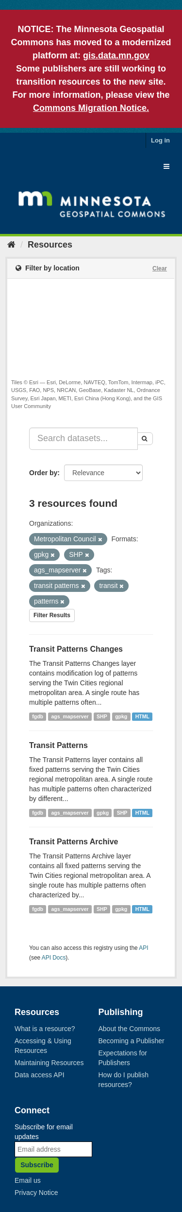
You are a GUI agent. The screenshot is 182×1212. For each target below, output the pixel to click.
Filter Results (51, 615)
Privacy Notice (36, 1192)
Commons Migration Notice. (91, 108)
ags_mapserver (70, 716)
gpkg (121, 716)
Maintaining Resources (49, 1063)
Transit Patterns (58, 745)
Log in (160, 140)
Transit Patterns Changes (76, 649)
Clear (159, 268)
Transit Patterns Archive (73, 842)
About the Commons (130, 1029)
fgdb (37, 716)
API (143, 948)
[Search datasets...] (83, 439)
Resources (50, 245)
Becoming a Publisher (132, 1041)
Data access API (40, 1075)
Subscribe (36, 1165)
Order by (43, 473)
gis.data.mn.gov (116, 55)
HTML (142, 716)
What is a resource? (45, 1029)
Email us (28, 1180)
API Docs (54, 957)
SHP (102, 716)
